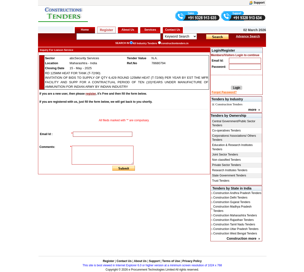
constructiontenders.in (174, 43)
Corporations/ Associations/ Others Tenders (234, 137)
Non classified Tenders (226, 159)
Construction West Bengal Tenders (235, 233)
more (252, 110)
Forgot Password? (224, 92)
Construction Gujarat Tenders (231, 202)
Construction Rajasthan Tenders (233, 220)
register (91, 93)
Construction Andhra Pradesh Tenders (237, 193)
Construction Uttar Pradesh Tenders (236, 229)
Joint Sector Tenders (225, 154)
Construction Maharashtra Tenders (235, 215)
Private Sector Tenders (226, 165)
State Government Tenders (229, 175)
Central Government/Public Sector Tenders (233, 123)
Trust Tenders (220, 180)
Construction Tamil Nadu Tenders (234, 224)
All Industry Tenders (145, 43)
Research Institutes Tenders (229, 170)
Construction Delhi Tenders (230, 197)
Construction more (241, 238)
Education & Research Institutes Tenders (232, 147)
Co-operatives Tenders (226, 130)
